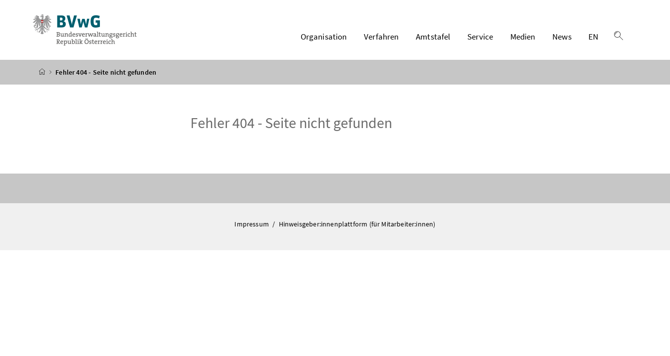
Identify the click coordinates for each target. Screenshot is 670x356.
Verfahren (381, 36)
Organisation (324, 36)
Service (480, 36)
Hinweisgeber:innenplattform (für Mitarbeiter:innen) (357, 224)
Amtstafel (433, 36)
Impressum (252, 224)
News (562, 36)
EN (593, 36)
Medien (523, 36)
